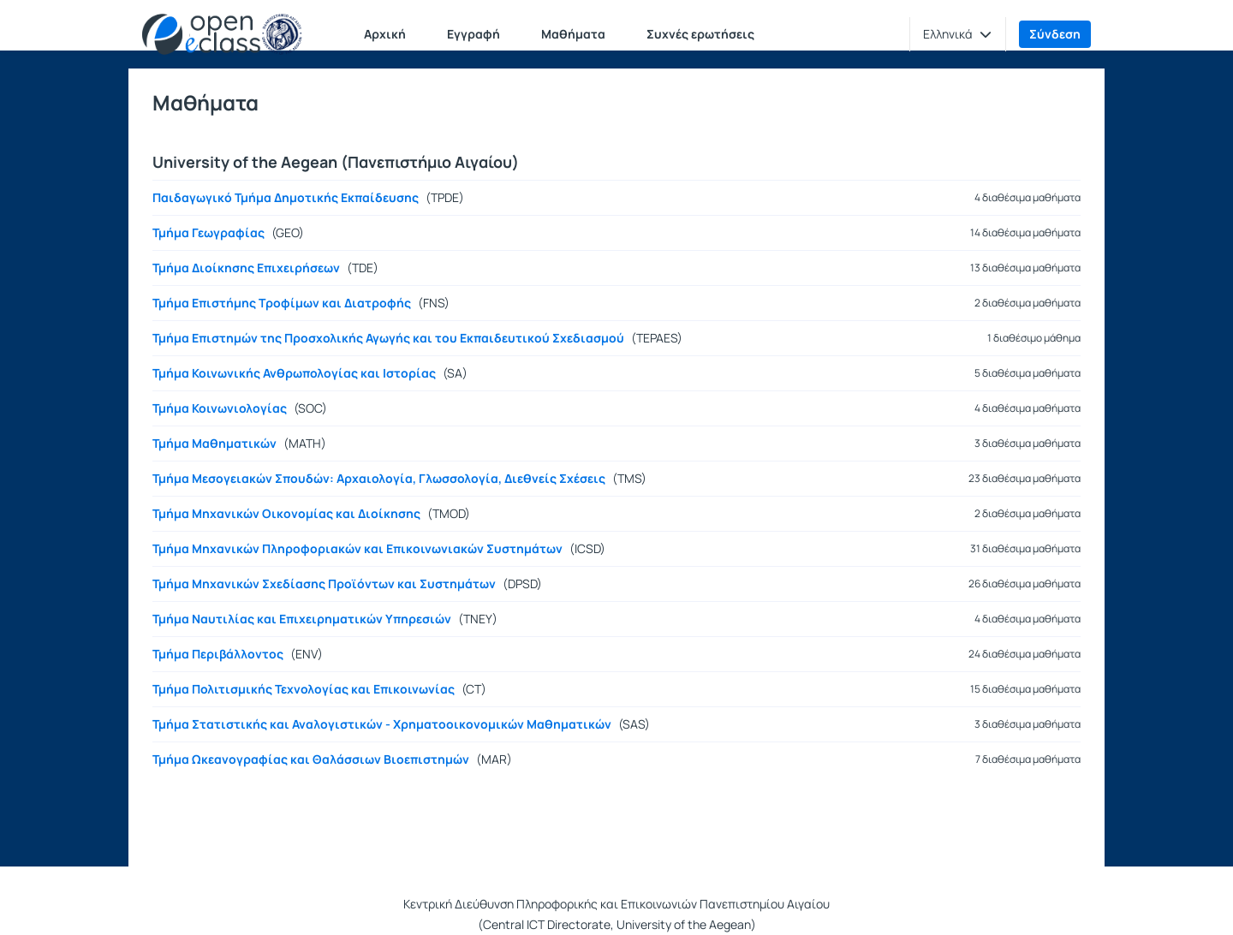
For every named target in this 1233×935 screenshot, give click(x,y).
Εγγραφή (473, 34)
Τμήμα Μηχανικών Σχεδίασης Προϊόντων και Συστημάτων (324, 584)
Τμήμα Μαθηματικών (214, 443)
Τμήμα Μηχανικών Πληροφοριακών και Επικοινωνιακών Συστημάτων (357, 549)
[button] (957, 34)
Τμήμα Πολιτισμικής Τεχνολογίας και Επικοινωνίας (303, 689)
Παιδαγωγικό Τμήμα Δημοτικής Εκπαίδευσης (285, 198)
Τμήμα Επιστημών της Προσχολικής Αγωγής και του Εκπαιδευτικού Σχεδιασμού (388, 338)
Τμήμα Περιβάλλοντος (217, 654)
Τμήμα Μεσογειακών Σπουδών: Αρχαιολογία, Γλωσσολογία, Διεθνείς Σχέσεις (378, 478)
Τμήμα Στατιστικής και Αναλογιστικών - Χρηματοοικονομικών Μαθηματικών (381, 724)
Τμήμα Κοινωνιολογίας (219, 408)
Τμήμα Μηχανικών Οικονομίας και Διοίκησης (286, 514)
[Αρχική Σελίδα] (222, 34)
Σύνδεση (1055, 34)
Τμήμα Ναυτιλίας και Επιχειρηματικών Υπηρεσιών (301, 619)
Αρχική (385, 34)
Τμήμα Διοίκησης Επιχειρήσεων (246, 268)
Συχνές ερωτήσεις (700, 34)
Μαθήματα (573, 34)
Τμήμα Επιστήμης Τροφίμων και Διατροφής (281, 303)
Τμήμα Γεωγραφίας (208, 233)
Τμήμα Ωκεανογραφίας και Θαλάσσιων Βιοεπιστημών (310, 759)
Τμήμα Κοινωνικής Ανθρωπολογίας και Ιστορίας (294, 373)
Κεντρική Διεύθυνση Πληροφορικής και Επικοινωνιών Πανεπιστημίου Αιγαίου (616, 904)
